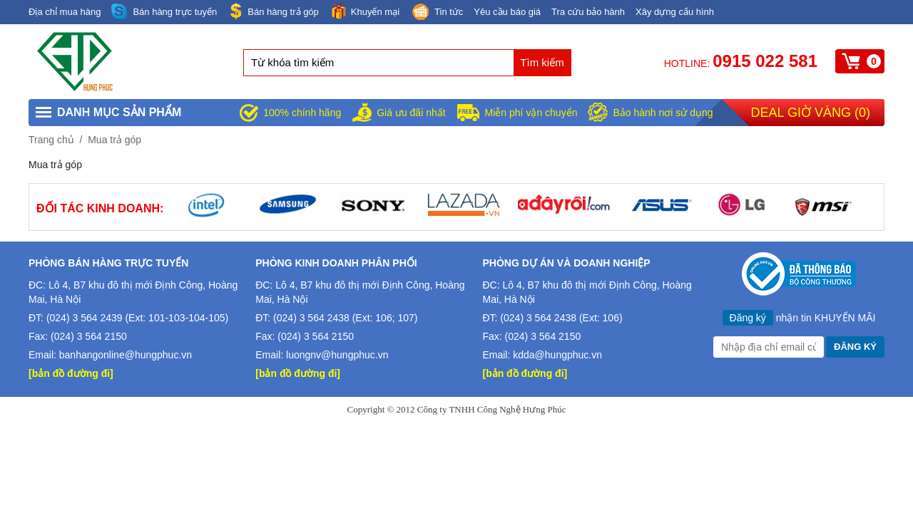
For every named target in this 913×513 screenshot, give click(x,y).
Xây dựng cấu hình (675, 11)
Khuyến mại (364, 11)
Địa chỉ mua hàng (65, 11)
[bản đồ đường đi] (71, 373)
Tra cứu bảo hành (588, 11)
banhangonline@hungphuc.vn (125, 355)
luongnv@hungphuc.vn (337, 355)
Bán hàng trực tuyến (164, 12)
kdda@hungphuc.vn (557, 355)
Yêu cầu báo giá (507, 11)
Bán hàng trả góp (273, 11)
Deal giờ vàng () (810, 112)
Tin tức (436, 13)
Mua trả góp (114, 139)
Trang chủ (51, 139)
